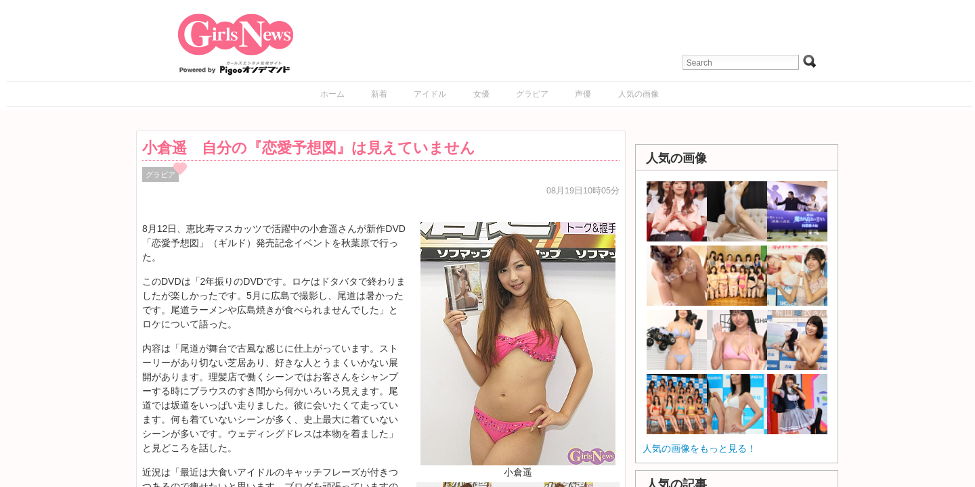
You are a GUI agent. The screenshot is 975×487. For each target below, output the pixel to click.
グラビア (532, 94)
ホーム (332, 94)
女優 (481, 94)
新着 (379, 94)
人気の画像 (638, 94)
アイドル (430, 94)
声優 (583, 94)
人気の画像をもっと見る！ (699, 448)
